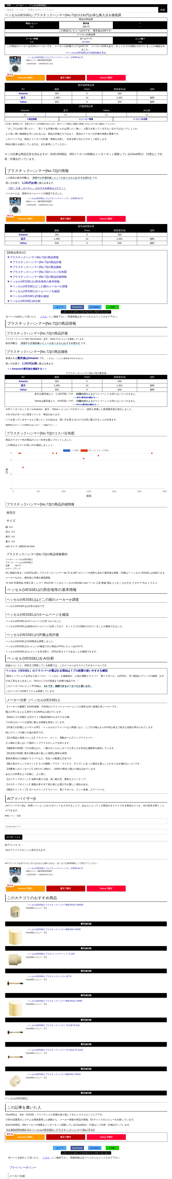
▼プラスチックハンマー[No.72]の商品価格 (34, 267)
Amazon (23, 93)
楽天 (23, 97)
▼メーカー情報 (86, 119)
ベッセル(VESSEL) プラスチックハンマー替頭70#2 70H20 (54, 929)
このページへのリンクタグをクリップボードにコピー (86, 312)
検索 (162, 9)
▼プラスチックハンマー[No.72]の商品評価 (34, 262)
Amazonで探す (25, 77)
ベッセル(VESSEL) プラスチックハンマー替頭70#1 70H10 (54, 1074)
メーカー (20, 5)
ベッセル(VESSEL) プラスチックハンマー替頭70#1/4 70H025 (55, 905)
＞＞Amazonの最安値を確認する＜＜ (27, 368)
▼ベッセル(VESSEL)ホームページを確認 (33, 291)
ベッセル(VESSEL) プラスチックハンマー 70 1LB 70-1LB (53, 1025)
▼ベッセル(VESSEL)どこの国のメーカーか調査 (37, 286)
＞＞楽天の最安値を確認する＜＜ (86, 397)
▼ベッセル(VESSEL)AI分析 (24, 301)
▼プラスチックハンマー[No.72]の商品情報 (33, 257)
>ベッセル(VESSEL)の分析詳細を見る (86, 52)
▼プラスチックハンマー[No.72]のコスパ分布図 (37, 271)
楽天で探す (65, 77)
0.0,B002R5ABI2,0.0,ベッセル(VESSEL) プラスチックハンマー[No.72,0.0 (50, 1130)
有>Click (86, 42)
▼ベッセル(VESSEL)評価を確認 (28, 296)
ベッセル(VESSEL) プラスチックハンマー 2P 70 (49, 976)
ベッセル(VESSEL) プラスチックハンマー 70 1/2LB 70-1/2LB (55, 1050)
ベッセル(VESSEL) (38, 5)
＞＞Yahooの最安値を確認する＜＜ (86, 404)
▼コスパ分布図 (140, 119)
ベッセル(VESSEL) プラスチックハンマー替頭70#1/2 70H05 (55, 1001)
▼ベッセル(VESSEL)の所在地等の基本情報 (33, 281)
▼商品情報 (32, 119)
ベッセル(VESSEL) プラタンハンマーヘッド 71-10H (51, 954)
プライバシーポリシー (22, 1167)
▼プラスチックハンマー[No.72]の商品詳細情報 (37, 276)
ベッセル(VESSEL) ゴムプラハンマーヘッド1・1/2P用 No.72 (55, 57)
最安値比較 (86, 923)
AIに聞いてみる (13, 837)
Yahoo (23, 101)
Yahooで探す (106, 77)
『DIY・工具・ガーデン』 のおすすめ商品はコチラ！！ (36, 188)
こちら (43, 316)
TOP (9, 5)
